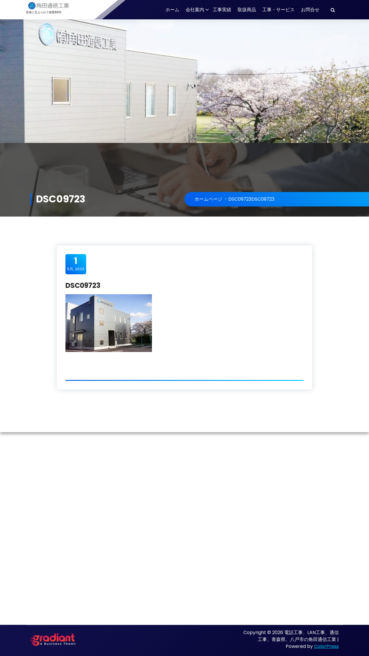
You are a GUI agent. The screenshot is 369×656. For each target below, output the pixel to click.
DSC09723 (239, 199)
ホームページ (208, 199)
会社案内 (195, 9)
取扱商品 (247, 9)
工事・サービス (278, 9)
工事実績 (222, 9)
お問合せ (310, 9)
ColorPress (326, 646)
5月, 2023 (75, 264)
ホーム (172, 9)
